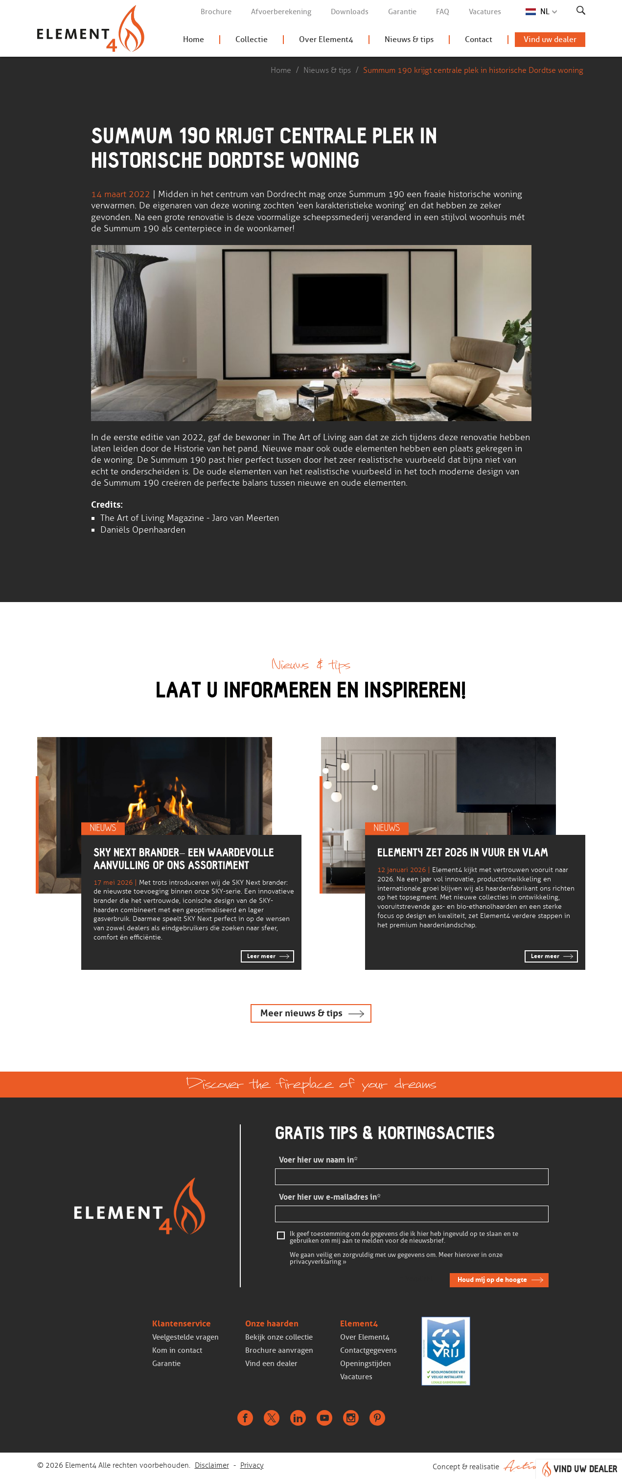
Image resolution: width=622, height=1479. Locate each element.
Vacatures (485, 11)
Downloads (350, 11)
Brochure (216, 11)
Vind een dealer (271, 1363)
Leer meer (261, 956)
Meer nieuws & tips (301, 1013)
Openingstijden (365, 1363)
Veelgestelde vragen (185, 1337)
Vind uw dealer (550, 39)
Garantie (402, 11)
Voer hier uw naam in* (318, 1160)
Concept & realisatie (509, 1466)
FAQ (442, 11)
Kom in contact (177, 1350)
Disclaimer (212, 1465)
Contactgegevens (368, 1350)
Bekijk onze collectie (279, 1337)
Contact (478, 39)
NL (545, 11)
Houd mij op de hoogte (492, 1279)
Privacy (252, 1465)
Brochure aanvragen (279, 1350)
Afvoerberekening (281, 11)
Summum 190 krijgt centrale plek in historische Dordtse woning (473, 70)
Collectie (251, 39)
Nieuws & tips (409, 39)
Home (193, 39)
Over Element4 (326, 39)
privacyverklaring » (318, 1261)
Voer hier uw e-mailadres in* (330, 1197)
